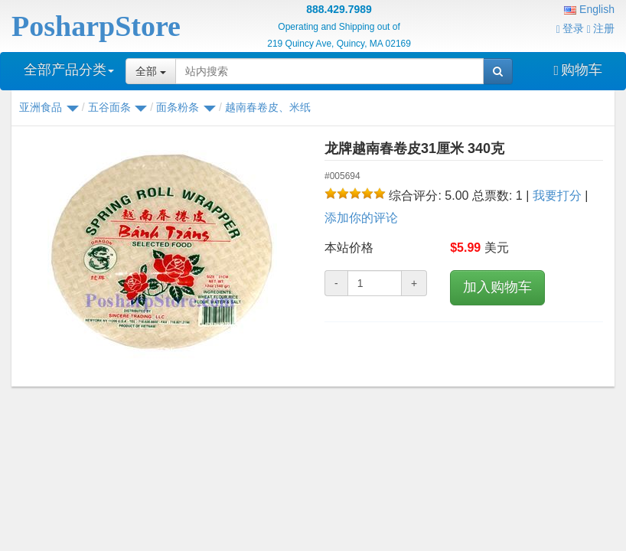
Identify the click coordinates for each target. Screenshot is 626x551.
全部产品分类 (69, 69)
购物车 (577, 69)
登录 (570, 28)
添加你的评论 (361, 217)
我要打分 (557, 195)
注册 (601, 28)
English (589, 9)
